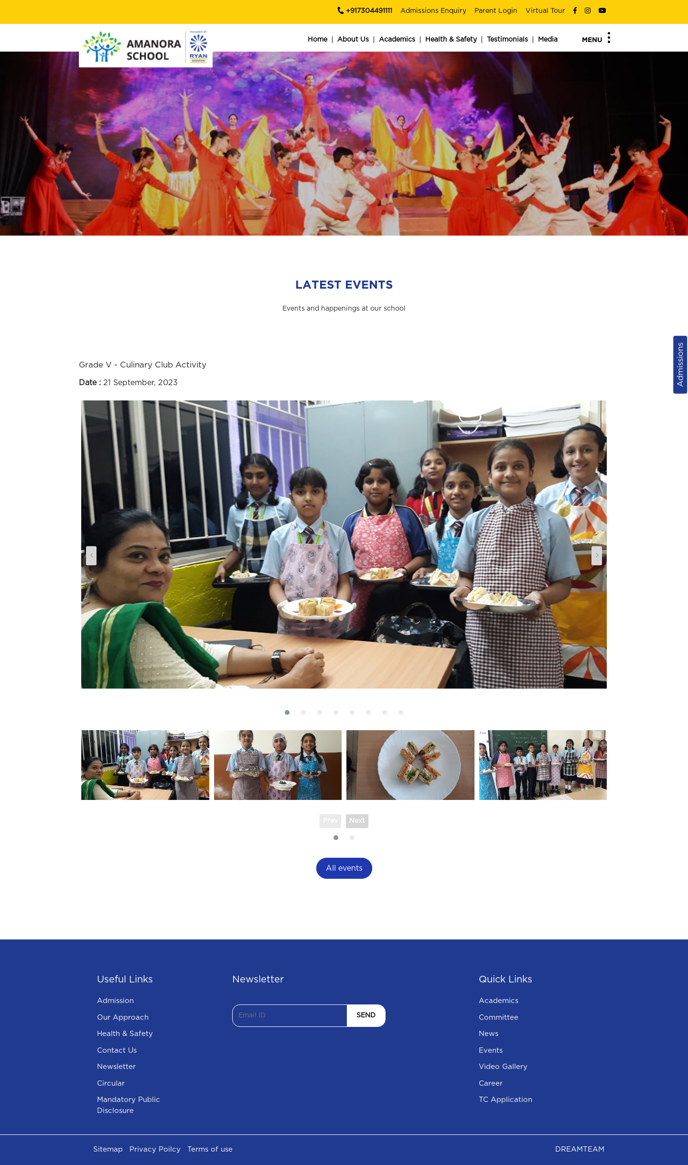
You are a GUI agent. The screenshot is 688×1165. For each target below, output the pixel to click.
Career (491, 1083)
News (488, 1033)
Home (317, 39)
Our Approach (123, 1017)
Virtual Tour (545, 11)
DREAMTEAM (579, 1149)
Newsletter (116, 1066)
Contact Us (117, 1050)
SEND (366, 1015)
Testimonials (507, 39)
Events (491, 1050)
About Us (353, 39)
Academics (397, 39)
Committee (498, 1017)
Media (548, 39)
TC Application (505, 1099)
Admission (115, 1000)
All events (344, 868)
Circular (111, 1083)
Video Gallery (503, 1066)
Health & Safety (451, 39)
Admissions (680, 365)
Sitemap (108, 1149)
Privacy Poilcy (155, 1149)
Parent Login (495, 11)
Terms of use (210, 1149)
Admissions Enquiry (433, 11)
